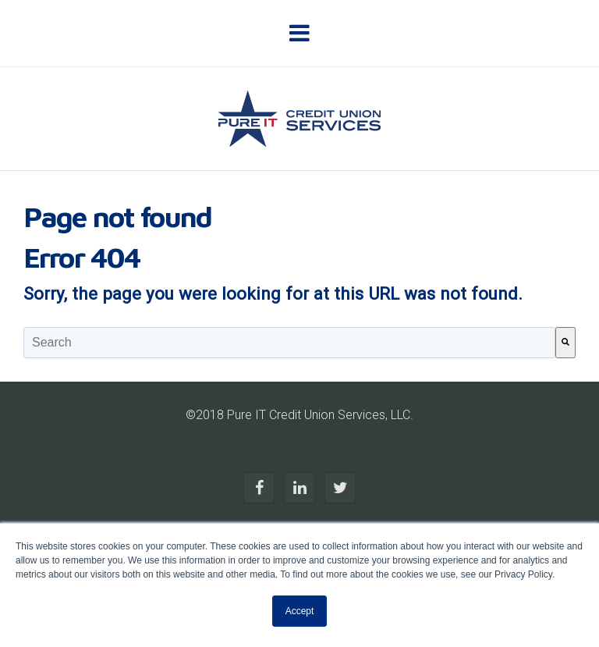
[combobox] (289, 342)
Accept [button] (299, 611)
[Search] (565, 342)
